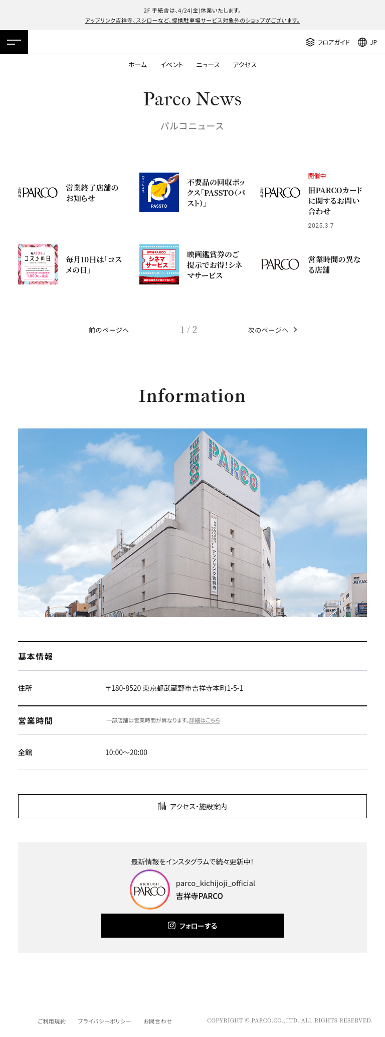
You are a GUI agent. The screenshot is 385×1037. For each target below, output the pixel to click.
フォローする (198, 926)
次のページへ (268, 330)
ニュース (208, 64)
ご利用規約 (52, 1021)
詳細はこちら (204, 720)
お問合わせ (157, 1021)
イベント (171, 64)
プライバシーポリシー (104, 1021)
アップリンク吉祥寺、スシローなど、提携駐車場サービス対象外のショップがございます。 (192, 20)
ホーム (137, 64)
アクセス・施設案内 (198, 806)
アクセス (245, 64)
